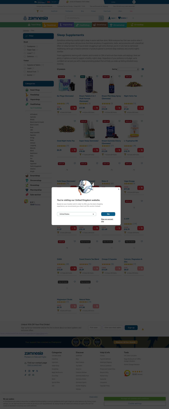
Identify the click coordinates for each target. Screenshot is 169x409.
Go (108, 214)
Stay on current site (107, 219)
